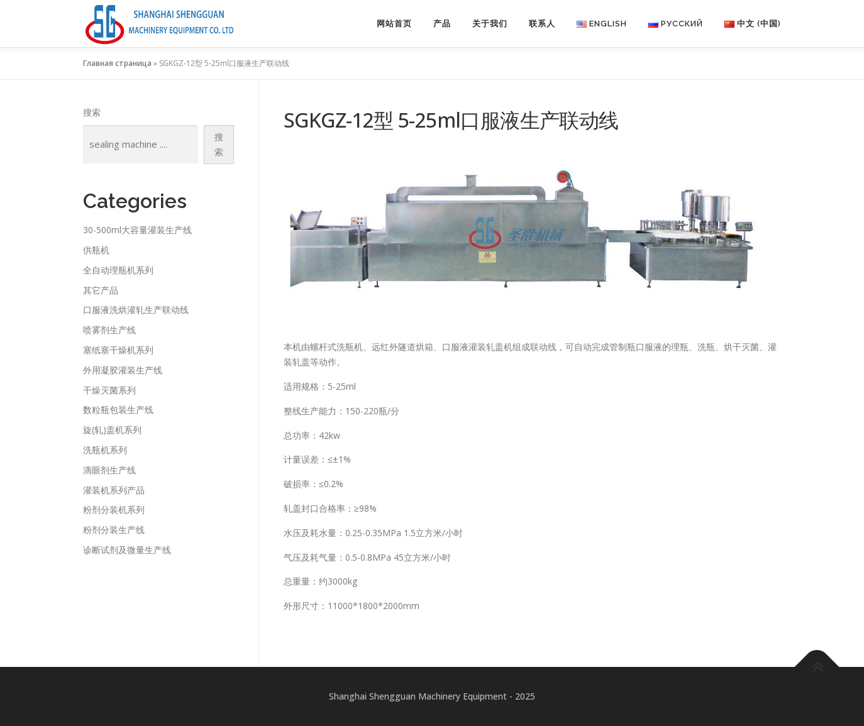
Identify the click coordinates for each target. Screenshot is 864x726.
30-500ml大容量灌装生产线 (137, 230)
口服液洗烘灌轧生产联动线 (136, 310)
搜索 (92, 112)
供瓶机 (96, 250)
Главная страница (117, 63)
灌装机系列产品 (114, 490)
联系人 (542, 23)
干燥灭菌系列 (109, 390)
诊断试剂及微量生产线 (127, 550)
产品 (442, 23)
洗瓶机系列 (105, 450)
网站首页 (394, 23)
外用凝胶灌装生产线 (122, 370)
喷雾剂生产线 (109, 330)
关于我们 (489, 23)
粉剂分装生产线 (114, 530)
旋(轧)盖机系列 (112, 430)
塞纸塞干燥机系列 (118, 350)
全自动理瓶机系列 (118, 270)
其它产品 (100, 290)
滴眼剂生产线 (109, 470)
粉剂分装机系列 (114, 509)
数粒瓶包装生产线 (118, 409)
